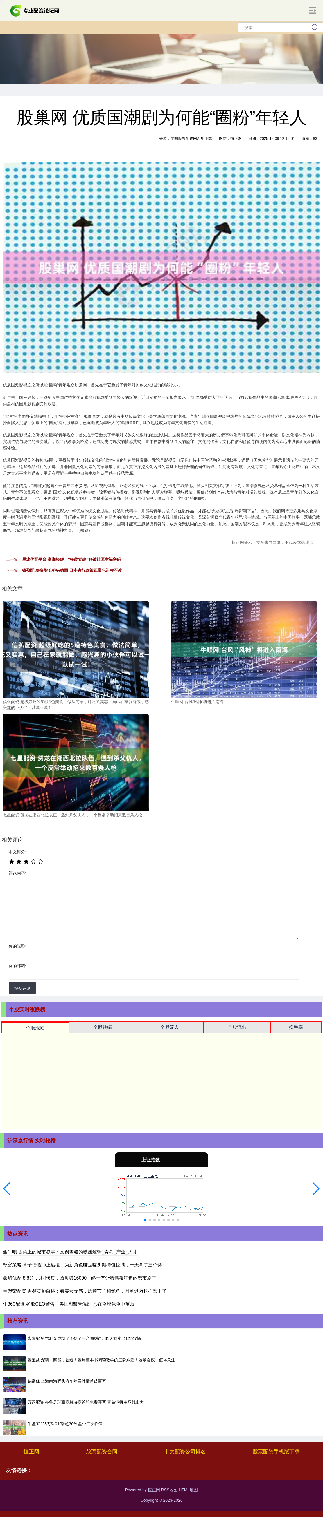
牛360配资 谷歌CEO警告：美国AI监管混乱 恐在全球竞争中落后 (68, 1304)
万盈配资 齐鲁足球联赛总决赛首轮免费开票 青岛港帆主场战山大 (86, 1402)
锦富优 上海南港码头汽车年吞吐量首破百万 (67, 1381)
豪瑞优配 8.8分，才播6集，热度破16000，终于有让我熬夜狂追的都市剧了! (80, 1277)
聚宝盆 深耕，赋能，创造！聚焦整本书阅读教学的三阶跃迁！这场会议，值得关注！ (103, 1360)
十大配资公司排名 (185, 1451)
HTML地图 (188, 1490)
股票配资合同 (101, 1451)
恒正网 (31, 1451)
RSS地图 (169, 1490)
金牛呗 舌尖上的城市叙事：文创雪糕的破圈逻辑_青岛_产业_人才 (70, 1251)
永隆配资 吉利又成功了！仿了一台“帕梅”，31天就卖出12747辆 (84, 1338)
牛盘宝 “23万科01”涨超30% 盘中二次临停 (65, 1423)
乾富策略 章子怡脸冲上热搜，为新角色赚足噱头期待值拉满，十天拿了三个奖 (82, 1264)
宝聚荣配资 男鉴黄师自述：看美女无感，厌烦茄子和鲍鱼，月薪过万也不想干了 (85, 1291)
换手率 (296, 1027)
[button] (7, 1188)
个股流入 (169, 1027)
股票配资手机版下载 (276, 1451)
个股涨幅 (35, 1027)
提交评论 (22, 988)
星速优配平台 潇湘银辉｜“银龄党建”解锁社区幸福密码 (71, 559)
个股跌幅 (102, 1027)
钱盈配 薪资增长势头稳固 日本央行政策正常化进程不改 (72, 570)
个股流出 (237, 1027)
